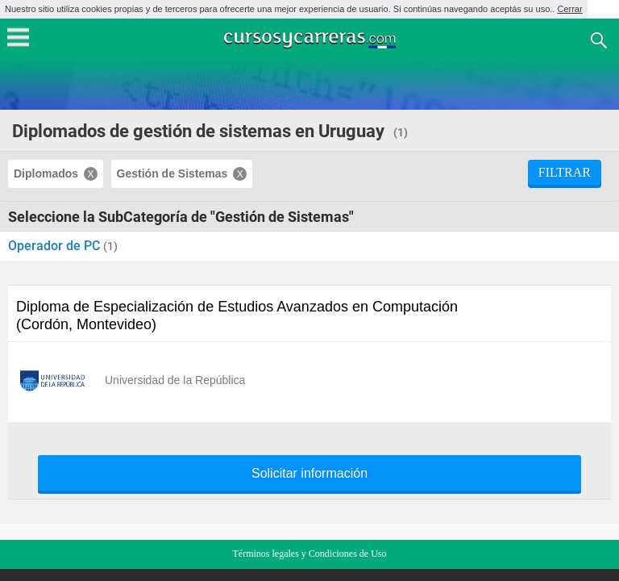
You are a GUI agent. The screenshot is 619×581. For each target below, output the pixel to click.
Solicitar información (309, 473)
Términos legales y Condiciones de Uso (310, 553)
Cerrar (569, 9)
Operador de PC (55, 245)
